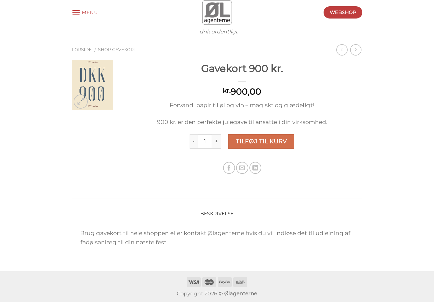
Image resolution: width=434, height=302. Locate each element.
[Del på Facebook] (229, 168)
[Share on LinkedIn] (255, 168)
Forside (82, 49)
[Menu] (85, 12)
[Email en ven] (242, 168)
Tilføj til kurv (261, 141)
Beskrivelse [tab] (217, 213)
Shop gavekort (117, 49)
